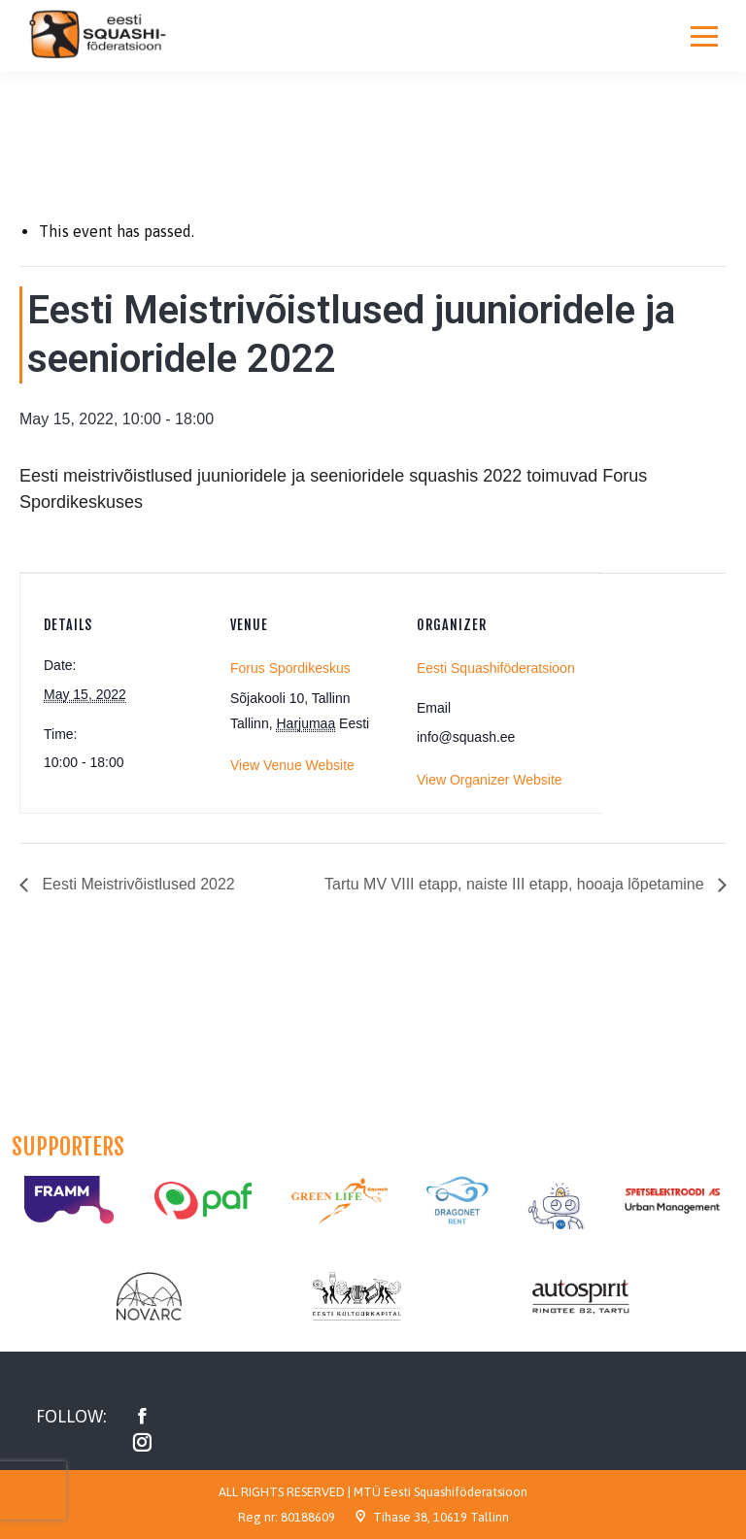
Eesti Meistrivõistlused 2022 (136, 884)
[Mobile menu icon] (704, 36)
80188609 (308, 1517)
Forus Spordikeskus (290, 668)
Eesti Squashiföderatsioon (496, 668)
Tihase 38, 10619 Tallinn (441, 1517)
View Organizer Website (489, 779)
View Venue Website (292, 765)
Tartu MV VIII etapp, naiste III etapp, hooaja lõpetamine (516, 884)
